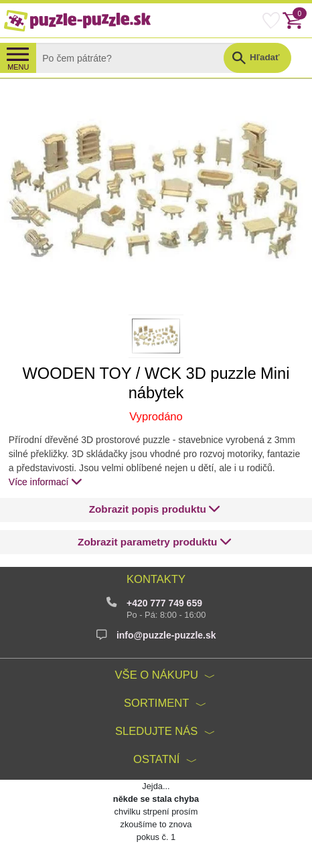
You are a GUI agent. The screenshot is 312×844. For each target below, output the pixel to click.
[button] (154, 509)
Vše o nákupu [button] (156, 675)
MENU (18, 67)
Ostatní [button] (156, 759)
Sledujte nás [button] (156, 731)
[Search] (140, 58)
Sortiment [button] (156, 703)
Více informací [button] (45, 481)
